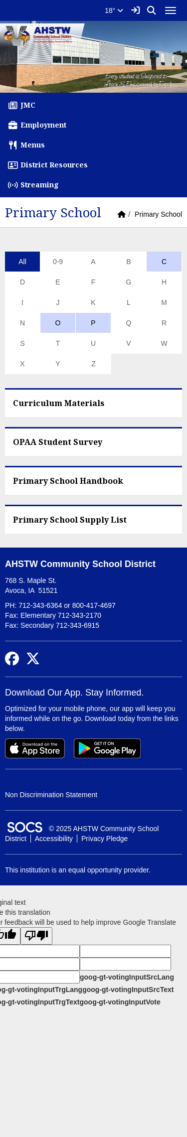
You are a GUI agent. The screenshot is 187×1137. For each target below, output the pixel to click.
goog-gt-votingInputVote (119, 1002)
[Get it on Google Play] (107, 748)
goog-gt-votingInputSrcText (128, 990)
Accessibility (54, 839)
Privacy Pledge (104, 839)
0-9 (58, 262)
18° (114, 10)
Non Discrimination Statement (51, 795)
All (22, 262)
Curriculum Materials (58, 403)
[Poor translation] (36, 936)
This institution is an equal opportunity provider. (78, 870)
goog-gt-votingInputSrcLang (127, 977)
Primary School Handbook (68, 480)
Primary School (158, 214)
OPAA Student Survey (57, 441)
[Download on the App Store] (35, 748)
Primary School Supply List (70, 519)
